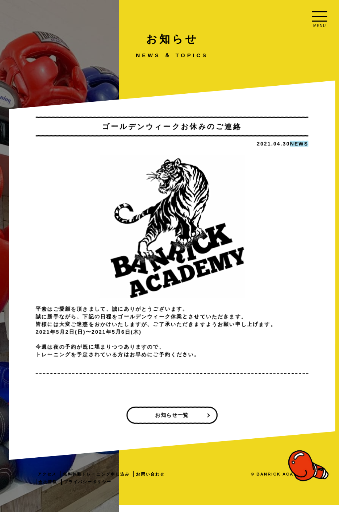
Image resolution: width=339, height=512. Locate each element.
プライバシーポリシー (213, 488)
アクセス (137, 480)
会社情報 (172, 488)
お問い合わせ (143, 488)
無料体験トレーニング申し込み (186, 480)
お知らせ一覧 (229, 421)
